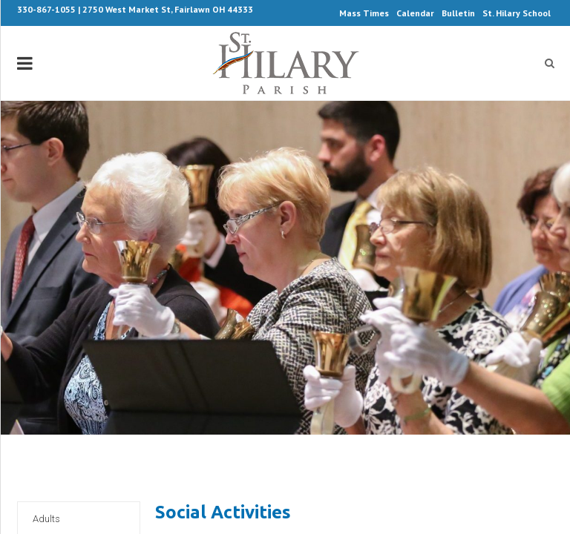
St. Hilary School (516, 13)
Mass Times (364, 13)
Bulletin (458, 13)
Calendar (415, 13)
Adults (46, 518)
